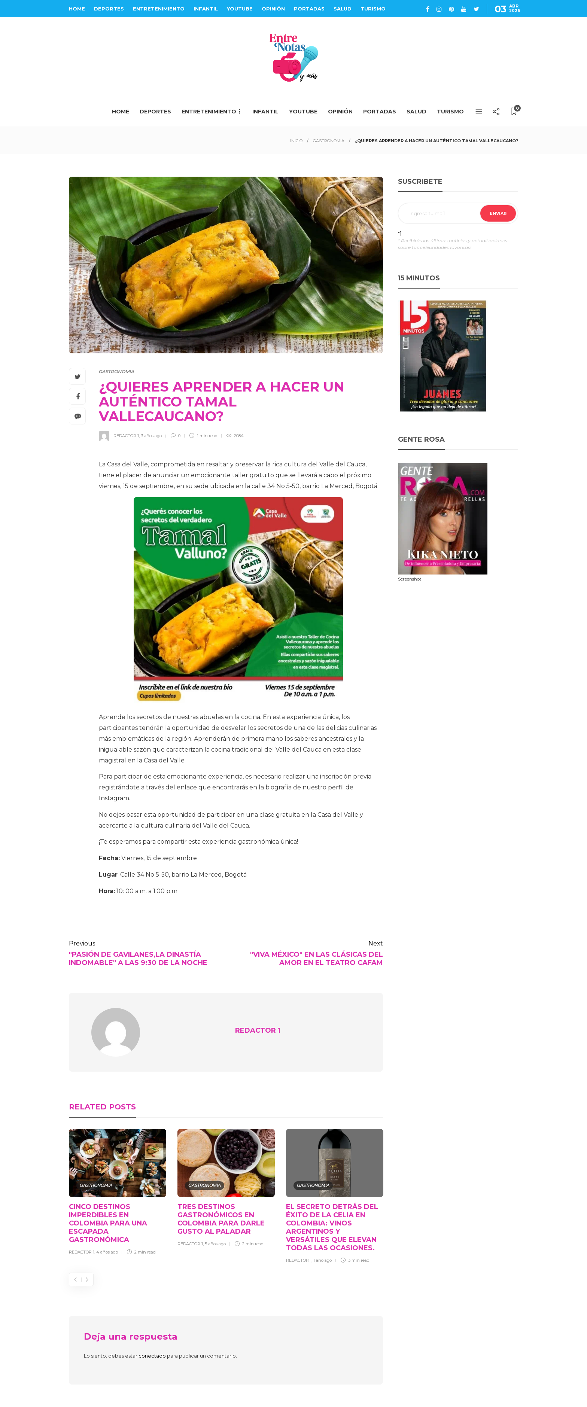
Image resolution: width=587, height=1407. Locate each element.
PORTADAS (309, 9)
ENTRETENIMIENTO (159, 9)
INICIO (296, 140)
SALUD (343, 9)
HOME (77, 9)
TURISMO (373, 9)
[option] (117, 1193)
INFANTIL (206, 9)
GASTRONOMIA (328, 140)
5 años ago (215, 1243)
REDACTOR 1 (126, 435)
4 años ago (107, 1252)
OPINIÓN (273, 9)
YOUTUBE (240, 9)
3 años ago (151, 435)
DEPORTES (109, 9)
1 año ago (322, 1260)
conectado (152, 1356)
